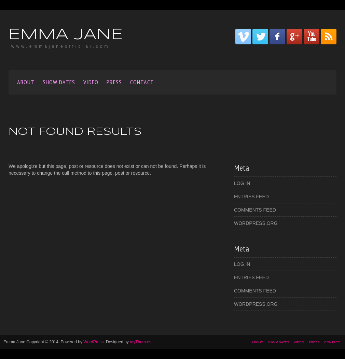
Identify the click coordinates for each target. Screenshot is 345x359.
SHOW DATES (59, 82)
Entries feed (251, 196)
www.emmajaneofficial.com (60, 46)
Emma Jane (66, 35)
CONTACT (142, 82)
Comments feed (255, 210)
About (25, 82)
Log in (242, 183)
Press (114, 82)
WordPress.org (256, 223)
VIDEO (90, 82)
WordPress (93, 342)
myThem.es (140, 342)
